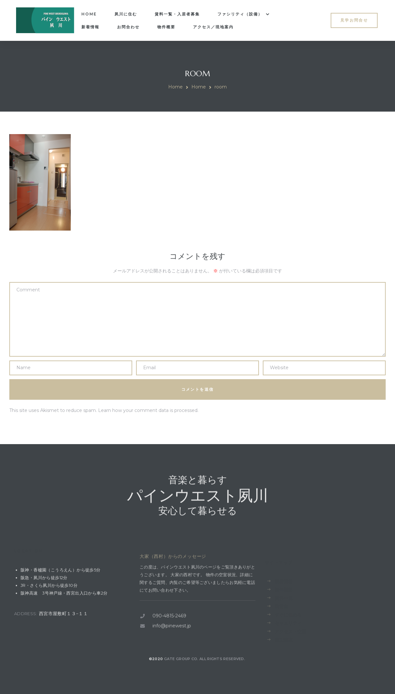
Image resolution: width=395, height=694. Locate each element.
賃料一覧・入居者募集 (177, 14)
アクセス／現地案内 (213, 26)
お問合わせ (128, 26)
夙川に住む (126, 14)
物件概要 (166, 26)
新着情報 (90, 26)
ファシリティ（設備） (243, 14)
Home (89, 14)
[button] (354, 20)
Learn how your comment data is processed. (148, 410)
